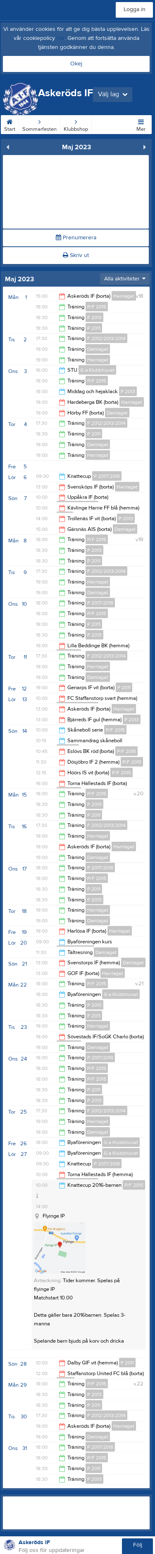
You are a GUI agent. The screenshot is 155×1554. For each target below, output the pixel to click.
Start (9, 123)
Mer (140, 123)
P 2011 (93, 328)
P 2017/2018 (107, 476)
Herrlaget (123, 296)
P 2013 (94, 317)
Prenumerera (76, 237)
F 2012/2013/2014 (106, 338)
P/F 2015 (96, 306)
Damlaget (97, 349)
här (60, 38)
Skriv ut (76, 255)
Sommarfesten (39, 123)
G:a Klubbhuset (97, 370)
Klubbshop (76, 123)
